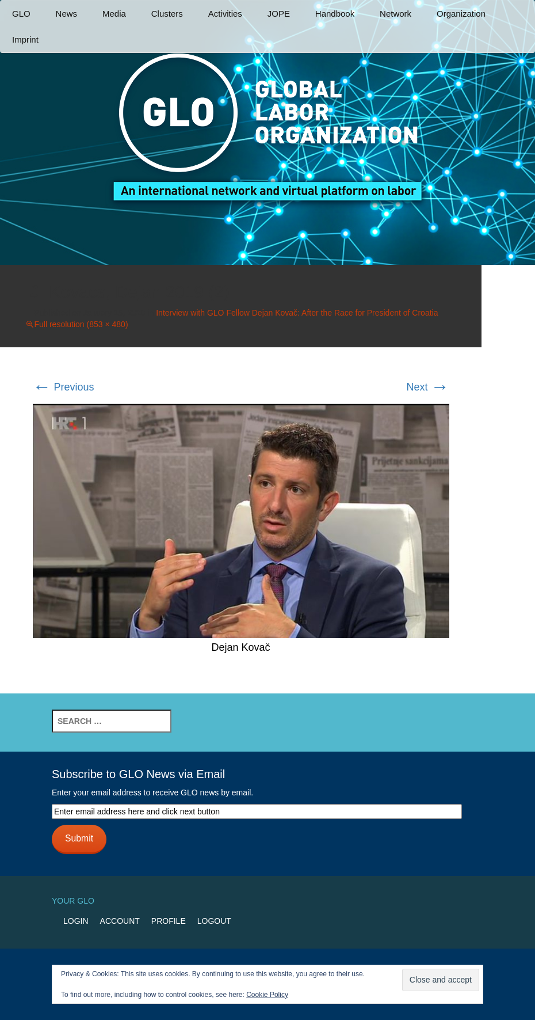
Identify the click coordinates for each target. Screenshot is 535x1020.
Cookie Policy (267, 995)
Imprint (25, 39)
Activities (225, 13)
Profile (168, 921)
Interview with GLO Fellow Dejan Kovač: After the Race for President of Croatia (297, 312)
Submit (79, 838)
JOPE (279, 13)
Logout (214, 921)
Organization (461, 13)
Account (120, 921)
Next (427, 387)
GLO (21, 13)
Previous (63, 387)
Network (395, 13)
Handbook (334, 13)
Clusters (167, 13)
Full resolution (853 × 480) (81, 324)
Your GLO (73, 900)
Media (114, 13)
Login (76, 921)
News (67, 13)
